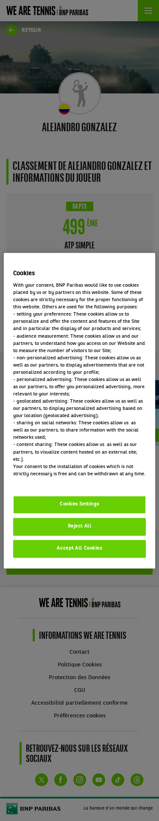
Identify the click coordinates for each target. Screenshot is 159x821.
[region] (79, 410)
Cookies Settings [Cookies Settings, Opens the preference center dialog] (79, 504)
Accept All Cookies (79, 548)
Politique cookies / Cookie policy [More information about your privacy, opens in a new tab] (50, 481)
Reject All (80, 526)
